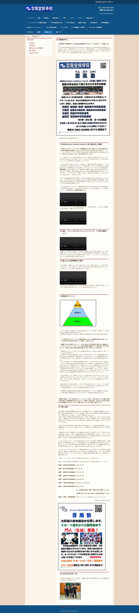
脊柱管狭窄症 (93, 22)
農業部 (39, 32)
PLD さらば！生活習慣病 (95, 27)
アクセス (72, 18)
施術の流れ (55, 18)
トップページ (30, 18)
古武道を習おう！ (90, 18)
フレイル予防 (63, 27)
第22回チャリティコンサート (34, 27)
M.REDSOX (30, 32)
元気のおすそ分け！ (34, 52)
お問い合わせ (63, 607)
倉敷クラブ (58, 32)
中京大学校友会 (70, 22)
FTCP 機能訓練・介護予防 (78, 27)
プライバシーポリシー (73, 607)
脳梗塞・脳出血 (82, 22)
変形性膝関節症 (105, 22)
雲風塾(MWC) (48, 32)
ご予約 (64, 18)
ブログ (80, 18)
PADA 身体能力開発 (51, 27)
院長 (39, 18)
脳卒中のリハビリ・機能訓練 (36, 48)
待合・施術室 (32, 50)
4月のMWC (31, 43)
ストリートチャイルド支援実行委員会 (37, 22)
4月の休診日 (32, 45)
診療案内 (46, 18)
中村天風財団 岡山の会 (57, 22)
